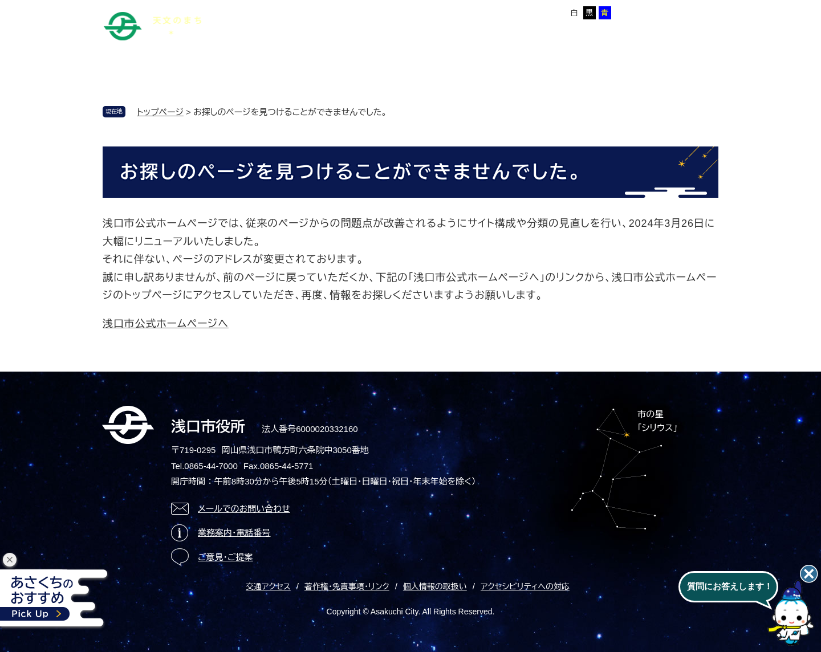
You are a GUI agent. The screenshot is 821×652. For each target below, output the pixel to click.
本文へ (265, 10)
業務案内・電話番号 (234, 532)
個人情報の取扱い (435, 586)
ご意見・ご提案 (225, 557)
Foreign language (378, 10)
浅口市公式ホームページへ (166, 323)
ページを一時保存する (679, 12)
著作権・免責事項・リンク (346, 586)
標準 (476, 13)
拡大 (498, 13)
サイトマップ (312, 10)
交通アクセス (268, 586)
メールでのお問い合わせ (244, 509)
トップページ (160, 112)
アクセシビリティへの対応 (525, 586)
